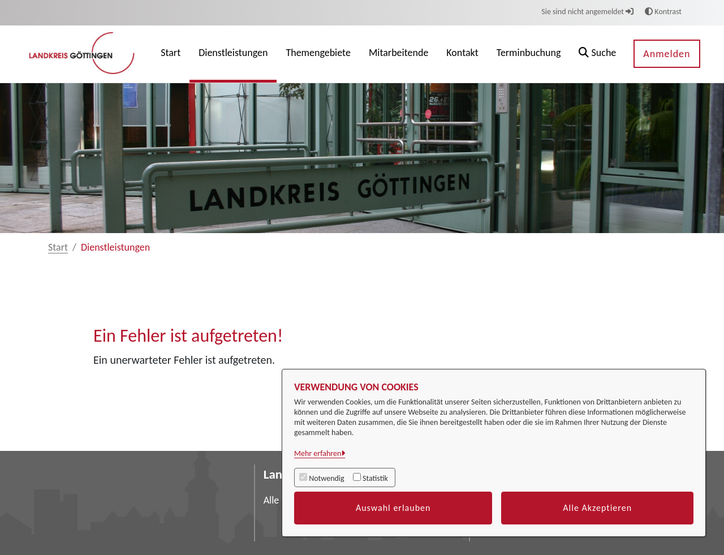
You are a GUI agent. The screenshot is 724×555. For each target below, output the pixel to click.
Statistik (375, 478)
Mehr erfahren (317, 453)
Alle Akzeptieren (597, 507)
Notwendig (326, 478)
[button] (597, 54)
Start (58, 247)
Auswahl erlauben (393, 507)
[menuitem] (170, 54)
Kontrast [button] (663, 11)
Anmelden (666, 54)
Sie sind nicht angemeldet (587, 11)
